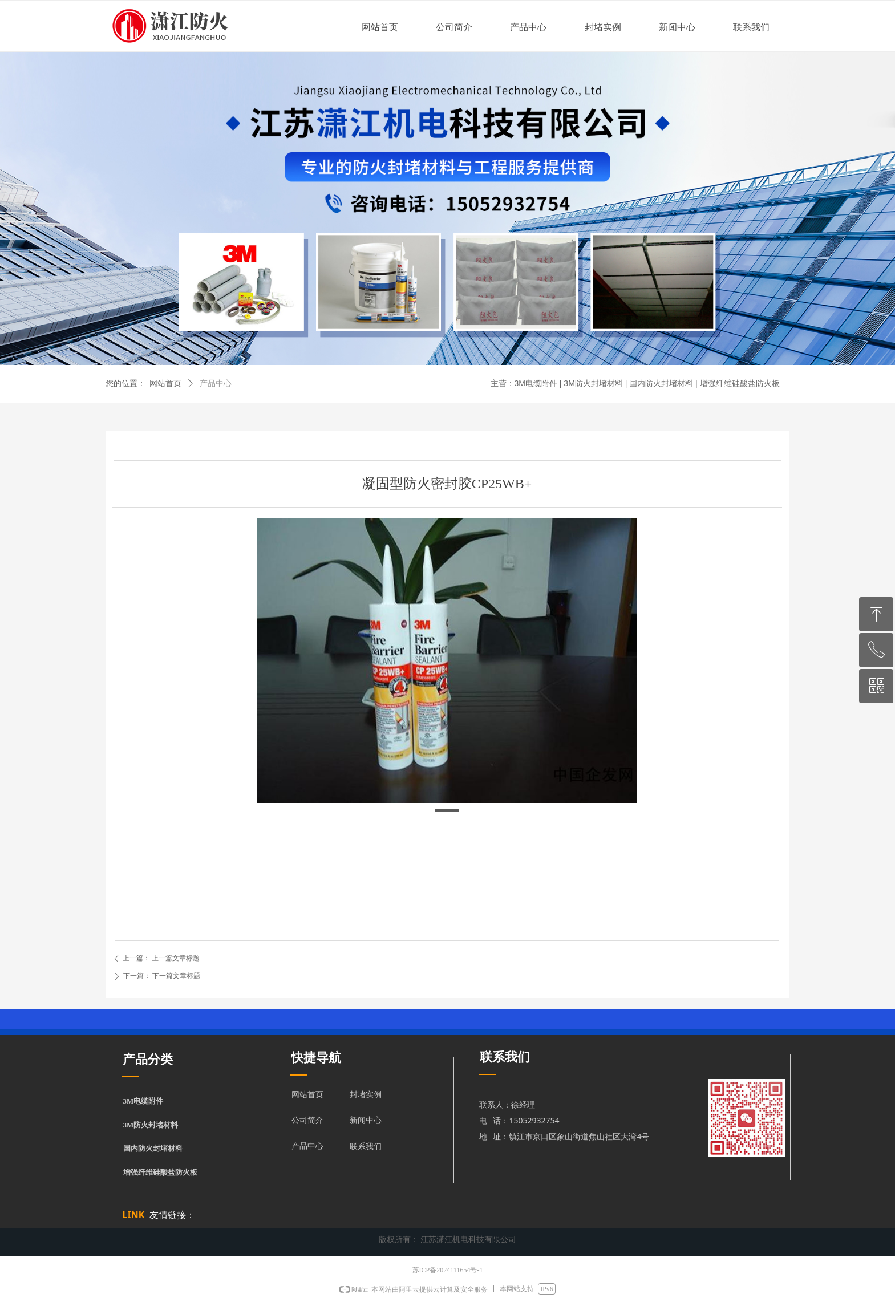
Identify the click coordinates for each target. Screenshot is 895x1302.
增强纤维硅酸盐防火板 (160, 1172)
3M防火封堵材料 (151, 1125)
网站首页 (165, 383)
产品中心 (216, 383)
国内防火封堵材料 (153, 1148)
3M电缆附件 (143, 1101)
